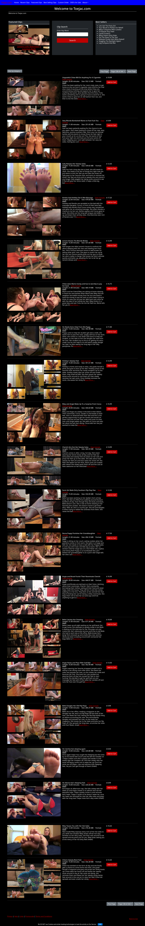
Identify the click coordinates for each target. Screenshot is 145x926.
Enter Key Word (63, 31)
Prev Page (104, 71)
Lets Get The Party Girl (107, 26)
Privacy (10, 916)
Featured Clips (36, 2)
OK (100, 924)
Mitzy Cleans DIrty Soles (108, 35)
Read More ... (83, 99)
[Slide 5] (27, 52)
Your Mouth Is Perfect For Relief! (111, 28)
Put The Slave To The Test (108, 37)
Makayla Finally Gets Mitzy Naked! (111, 39)
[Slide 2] (19, 52)
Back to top (133, 919)
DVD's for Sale (75, 2)
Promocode (29, 916)
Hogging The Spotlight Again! (110, 41)
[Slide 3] (22, 52)
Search (72, 40)
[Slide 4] (25, 52)
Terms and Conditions (44, 916)
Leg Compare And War (107, 43)
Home (16, 2)
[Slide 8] (36, 52)
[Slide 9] (39, 52)
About (84, 2)
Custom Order (63, 2)
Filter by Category (14, 71)
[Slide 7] (33, 52)
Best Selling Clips (50, 2)
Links (22, 916)
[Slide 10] (42, 52)
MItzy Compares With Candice (110, 29)
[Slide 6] (30, 52)
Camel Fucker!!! (104, 33)
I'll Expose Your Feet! (106, 31)
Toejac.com (6, 2)
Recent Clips (25, 2)
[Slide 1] (16, 52)
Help (16, 916)
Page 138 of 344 (117, 71)
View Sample (67, 79)
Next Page (132, 71)
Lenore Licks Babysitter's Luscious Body (29, 47)
